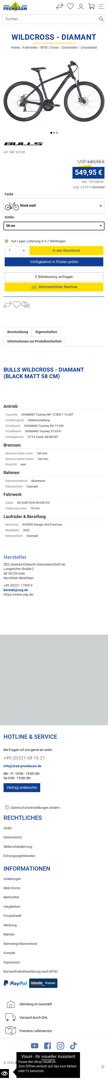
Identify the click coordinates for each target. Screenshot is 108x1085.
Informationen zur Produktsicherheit (34, 341)
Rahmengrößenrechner (20, 944)
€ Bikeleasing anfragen (54, 277)
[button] (51, 133)
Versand (98, 187)
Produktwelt (12, 916)
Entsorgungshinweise (19, 856)
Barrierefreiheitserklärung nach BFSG (31, 972)
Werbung (10, 925)
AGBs (8, 828)
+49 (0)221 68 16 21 (24, 758)
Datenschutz (13, 837)
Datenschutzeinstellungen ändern (35, 808)
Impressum (12, 962)
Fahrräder (30, 48)
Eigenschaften (46, 332)
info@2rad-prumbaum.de (22, 766)
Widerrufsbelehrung (18, 847)
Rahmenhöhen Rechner (54, 287)
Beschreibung (17, 332)
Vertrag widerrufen (22, 787)
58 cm (10, 226)
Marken (9, 934)
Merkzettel (11, 897)
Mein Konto (12, 888)
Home (15, 48)
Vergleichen (12, 907)
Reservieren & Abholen (54, 261)
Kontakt (9, 953)
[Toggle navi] (101, 7)
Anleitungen (12, 879)
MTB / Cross (49, 48)
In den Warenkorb (66, 250)
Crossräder (69, 48)
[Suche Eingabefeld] (50, 19)
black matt (28, 206)
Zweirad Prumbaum (29, 1063)
